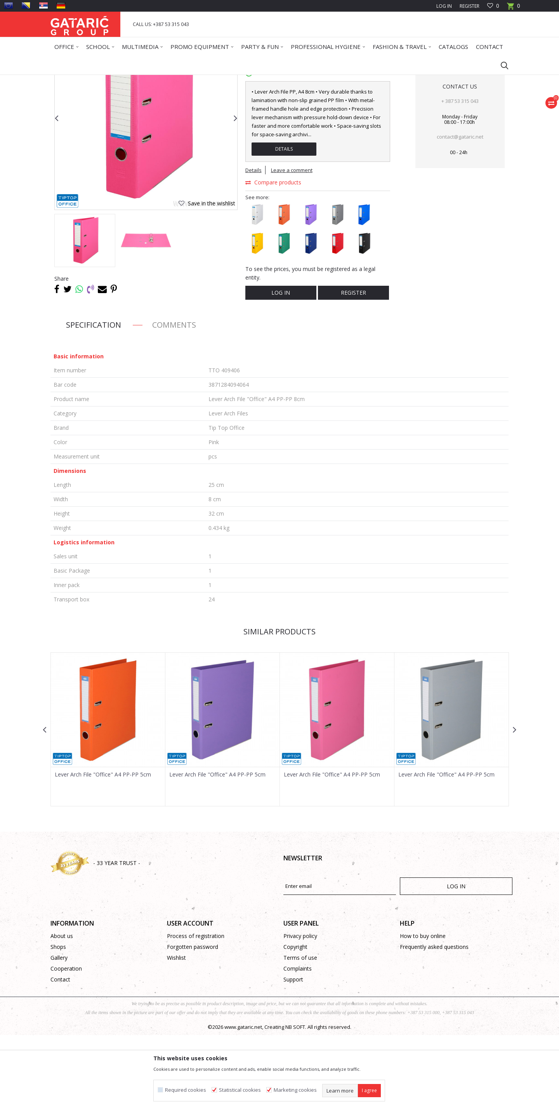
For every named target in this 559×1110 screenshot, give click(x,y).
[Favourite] (493, 6)
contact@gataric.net (460, 211)
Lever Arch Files (198, 79)
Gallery (59, 1032)
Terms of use (300, 1032)
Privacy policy (300, 1010)
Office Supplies (129, 79)
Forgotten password (192, 1021)
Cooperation (66, 1043)
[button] (501, 65)
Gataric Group (66, 79)
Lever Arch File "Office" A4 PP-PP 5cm (103, 849)
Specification (93, 399)
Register (469, 6)
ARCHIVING (163, 79)
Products (97, 79)
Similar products (279, 706)
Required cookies (185, 1090)
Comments (174, 399)
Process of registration (195, 1010)
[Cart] (513, 8)
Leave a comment (291, 244)
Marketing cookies (295, 1090)
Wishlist (176, 1032)
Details (284, 224)
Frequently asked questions (434, 1021)
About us (61, 1010)
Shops (58, 1021)
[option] (84, 315)
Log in (280, 367)
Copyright (295, 1021)
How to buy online (423, 1010)
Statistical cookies (240, 1090)
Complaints (297, 1043)
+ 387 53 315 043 (460, 175)
